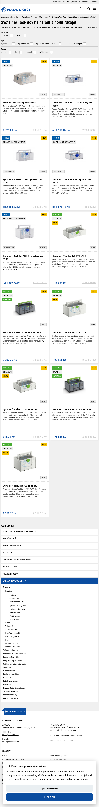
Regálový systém (11, 643)
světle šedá (43, 52)
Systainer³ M (23, 44)
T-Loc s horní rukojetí (73, 44)
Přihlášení (83, 2)
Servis (4, 756)
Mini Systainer (14, 612)
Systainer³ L (6, 44)
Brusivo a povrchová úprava (17, 560)
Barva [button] (3, 49)
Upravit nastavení (49, 788)
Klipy (7, 640)
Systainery (26, 17)
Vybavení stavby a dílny (10, 17)
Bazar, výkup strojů (58, 759)
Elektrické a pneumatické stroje (19, 531)
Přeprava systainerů (12, 637)
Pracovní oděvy (11, 574)
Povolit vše (49, 797)
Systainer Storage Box (17, 606)
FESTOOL (5, 35)
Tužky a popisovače (10, 650)
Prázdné (8, 591)
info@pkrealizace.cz (10, 742)
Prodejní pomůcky (10, 695)
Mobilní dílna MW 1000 (14, 647)
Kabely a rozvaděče (10, 681)
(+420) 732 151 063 (10, 735)
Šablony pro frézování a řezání (14, 664)
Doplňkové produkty (13, 633)
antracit (4, 52)
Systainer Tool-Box (16, 602)
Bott (16, 52)
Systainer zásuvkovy (17, 609)
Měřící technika (11, 567)
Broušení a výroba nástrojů (13, 759)
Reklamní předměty (10, 698)
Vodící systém (8, 667)
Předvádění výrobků (58, 756)
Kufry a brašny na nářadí (12, 661)
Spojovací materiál (12, 546)
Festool (29, 52)
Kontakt (93, 2)
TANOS (19, 35)
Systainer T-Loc (15, 598)
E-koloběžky (7, 678)
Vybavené (9, 626)
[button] (81, 9)
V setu (7, 623)
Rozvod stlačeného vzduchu (14, 688)
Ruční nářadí (9, 538)
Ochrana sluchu (9, 671)
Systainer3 (13, 595)
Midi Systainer (14, 616)
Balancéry (7, 684)
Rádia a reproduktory (11, 674)
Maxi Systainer (15, 619)
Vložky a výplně (11, 630)
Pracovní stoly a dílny (11, 657)
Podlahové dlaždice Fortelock (14, 654)
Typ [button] (2, 41)
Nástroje (7, 553)
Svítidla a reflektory (10, 691)
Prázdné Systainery (40, 17)
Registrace (72, 2)
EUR (63, 2)
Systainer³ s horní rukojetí (46, 44)
